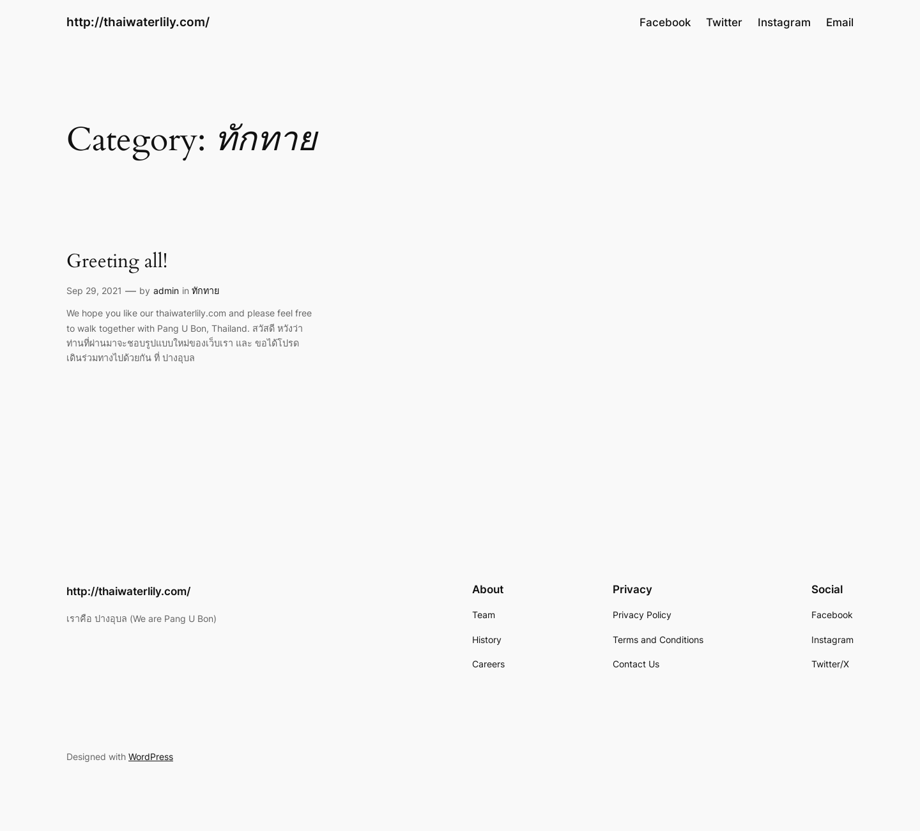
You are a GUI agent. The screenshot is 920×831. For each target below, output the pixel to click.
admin (166, 290)
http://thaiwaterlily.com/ (138, 21)
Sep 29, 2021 (94, 290)
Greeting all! (116, 262)
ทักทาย (205, 290)
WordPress (150, 756)
